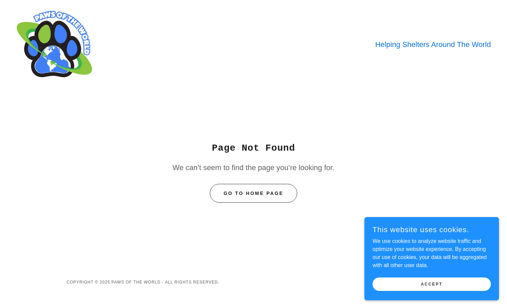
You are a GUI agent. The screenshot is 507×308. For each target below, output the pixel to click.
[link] (55, 44)
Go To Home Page (253, 193)
